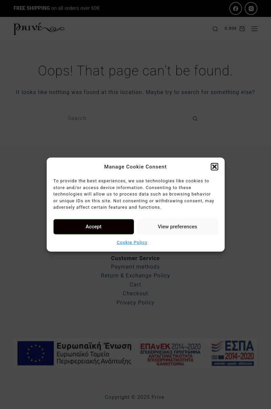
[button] (214, 166)
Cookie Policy (132, 242)
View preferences (177, 227)
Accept (93, 227)
